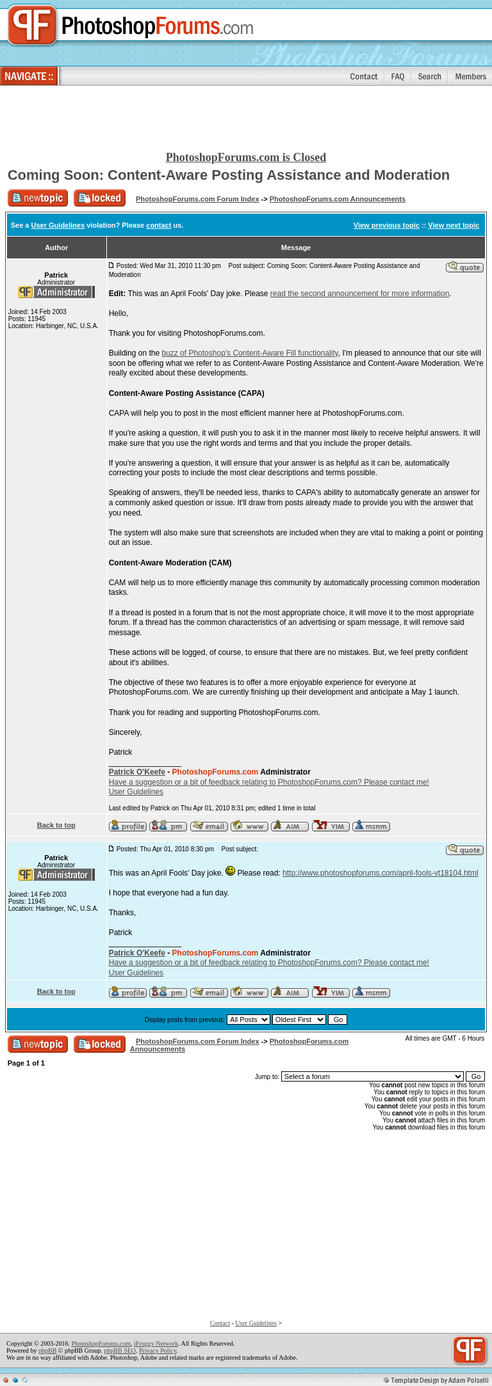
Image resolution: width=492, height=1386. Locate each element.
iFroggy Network (156, 1343)
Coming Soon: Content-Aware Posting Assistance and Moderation (229, 175)
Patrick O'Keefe (137, 772)
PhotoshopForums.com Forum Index (197, 199)
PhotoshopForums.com (101, 1343)
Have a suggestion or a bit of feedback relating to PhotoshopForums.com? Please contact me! (269, 782)
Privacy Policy (157, 1350)
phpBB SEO (120, 1350)
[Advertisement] (246, 119)
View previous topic (387, 225)
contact (158, 225)
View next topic (453, 225)
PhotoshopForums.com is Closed (246, 157)
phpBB (47, 1350)
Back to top (56, 825)
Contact (220, 1323)
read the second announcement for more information (360, 293)
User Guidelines (58, 225)
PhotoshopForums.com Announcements (338, 199)
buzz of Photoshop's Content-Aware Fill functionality (249, 353)
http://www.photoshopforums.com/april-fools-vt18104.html (380, 873)
